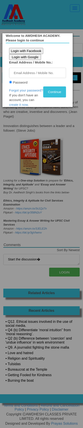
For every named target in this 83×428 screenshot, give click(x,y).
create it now (20, 105)
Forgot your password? (27, 90)
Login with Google (26, 57)
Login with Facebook (27, 51)
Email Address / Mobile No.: (32, 62)
